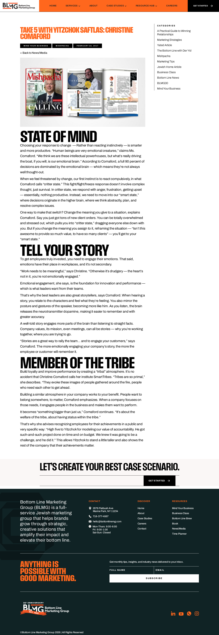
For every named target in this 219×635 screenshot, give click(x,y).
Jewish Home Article (169, 66)
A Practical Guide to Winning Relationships (174, 32)
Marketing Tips (166, 61)
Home (53, 5)
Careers (171, 5)
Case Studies (145, 518)
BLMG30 (162, 83)
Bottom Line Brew (182, 518)
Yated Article (164, 45)
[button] (73, 6)
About (93, 5)
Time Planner (179, 533)
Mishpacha (163, 56)
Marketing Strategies (169, 39)
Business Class (166, 72)
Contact (142, 528)
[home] (19, 6)
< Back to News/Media (33, 52)
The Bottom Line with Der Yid (174, 50)
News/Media (179, 528)
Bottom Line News (168, 77)
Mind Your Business (168, 88)
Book (175, 523)
